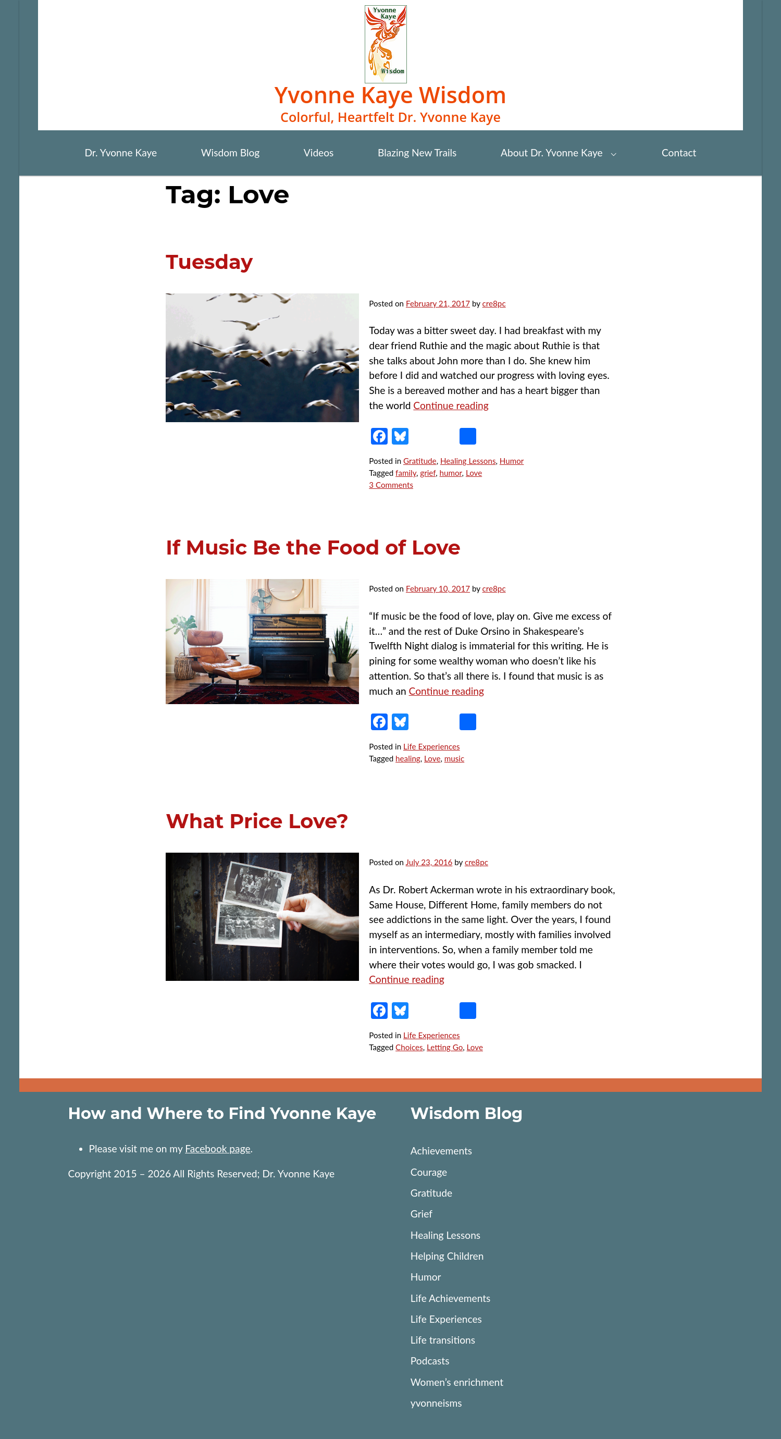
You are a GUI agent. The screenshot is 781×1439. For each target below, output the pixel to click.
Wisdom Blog (230, 152)
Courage (429, 1172)
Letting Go (445, 1047)
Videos (319, 152)
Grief (421, 1214)
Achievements (441, 1151)
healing (407, 758)
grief (428, 472)
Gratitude (420, 460)
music (454, 758)
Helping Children (447, 1256)
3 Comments (391, 484)
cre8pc (494, 303)
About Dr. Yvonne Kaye (552, 152)
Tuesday (209, 262)
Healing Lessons (468, 460)
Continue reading (450, 405)
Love (474, 472)
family (405, 472)
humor (451, 472)
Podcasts (430, 1361)
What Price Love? (257, 821)
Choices (409, 1047)
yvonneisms (436, 1403)
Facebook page (217, 1148)
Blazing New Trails (417, 152)
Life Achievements (451, 1298)
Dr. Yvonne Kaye (120, 152)
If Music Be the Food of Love (313, 547)
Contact (679, 152)
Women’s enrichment (457, 1382)
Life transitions (443, 1340)
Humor (512, 460)
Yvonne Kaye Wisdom (390, 94)
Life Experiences (431, 746)
